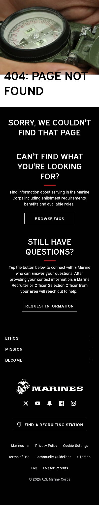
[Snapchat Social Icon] (49, 403)
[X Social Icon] (25, 403)
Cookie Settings (75, 445)
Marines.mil (20, 445)
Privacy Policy (46, 445)
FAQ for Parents (55, 467)
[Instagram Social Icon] (73, 403)
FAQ (34, 467)
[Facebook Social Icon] (61, 403)
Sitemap (84, 456)
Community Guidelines (53, 456)
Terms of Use (19, 456)
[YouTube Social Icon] (37, 403)
